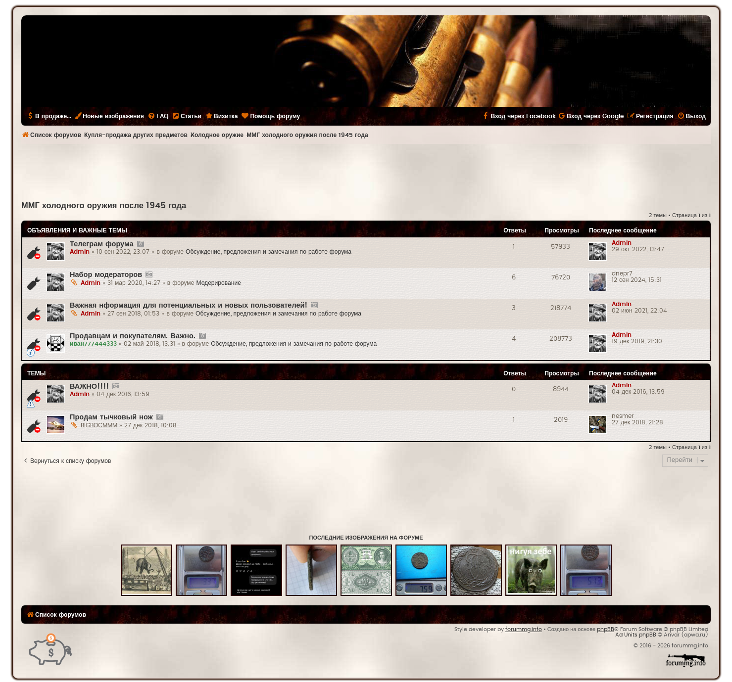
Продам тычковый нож (111, 417)
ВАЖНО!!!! (89, 386)
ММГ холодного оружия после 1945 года (103, 206)
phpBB (605, 629)
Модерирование (218, 283)
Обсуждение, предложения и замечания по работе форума (268, 252)
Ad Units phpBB (635, 634)
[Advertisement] (366, 171)
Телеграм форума (102, 244)
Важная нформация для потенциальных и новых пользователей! (188, 305)
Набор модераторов (106, 274)
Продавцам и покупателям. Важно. (132, 336)
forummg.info (523, 629)
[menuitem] (157, 116)
